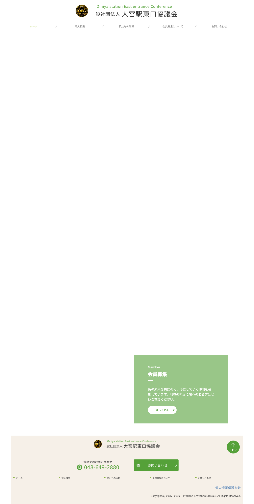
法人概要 (80, 26)
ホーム (34, 26)
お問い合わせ (219, 26)
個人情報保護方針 (228, 487)
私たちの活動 (126, 26)
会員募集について (173, 26)
